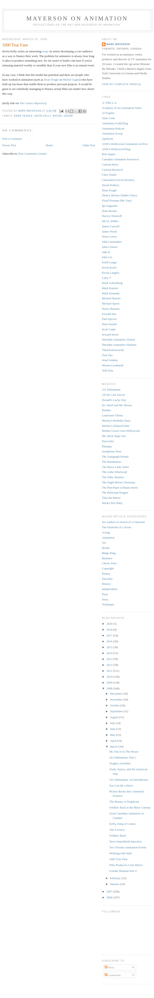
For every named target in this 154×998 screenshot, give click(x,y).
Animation (108, 537)
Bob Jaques (109, 154)
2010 (109, 676)
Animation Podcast (113, 128)
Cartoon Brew (110, 164)
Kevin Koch (109, 267)
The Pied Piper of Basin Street (120, 487)
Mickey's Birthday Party (116, 420)
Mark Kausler (110, 288)
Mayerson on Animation (77, 18)
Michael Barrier (111, 298)
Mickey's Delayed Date (115, 425)
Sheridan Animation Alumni (118, 339)
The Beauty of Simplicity (124, 801)
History (106, 583)
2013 (109, 659)
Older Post (89, 145)
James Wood (109, 231)
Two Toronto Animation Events (127, 847)
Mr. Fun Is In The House (123, 751)
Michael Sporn (110, 303)
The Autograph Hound (115, 456)
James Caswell (110, 226)
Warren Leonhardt (112, 365)
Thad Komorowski (113, 350)
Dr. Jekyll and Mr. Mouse (117, 405)
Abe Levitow (117, 829)
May (113, 735)
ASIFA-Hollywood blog (116, 149)
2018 (109, 629)
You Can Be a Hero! (121, 785)
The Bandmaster (111, 461)
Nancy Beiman (111, 308)
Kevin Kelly (42, 116)
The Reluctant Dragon (115, 492)
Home (49, 145)
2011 (109, 670)
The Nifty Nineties (113, 477)
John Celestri (109, 247)
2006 (109, 897)
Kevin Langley (111, 272)
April (113, 740)
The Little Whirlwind (114, 472)
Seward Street (110, 334)
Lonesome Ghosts (112, 415)
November (116, 699)
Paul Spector (109, 319)
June (113, 729)
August (114, 717)
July (113, 723)
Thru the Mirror (111, 497)
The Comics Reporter (32, 103)
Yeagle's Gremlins (120, 763)
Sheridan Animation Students (119, 344)
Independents (110, 589)
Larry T (106, 277)
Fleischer (107, 579)
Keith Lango (109, 262)
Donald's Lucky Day (114, 400)
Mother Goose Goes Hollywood (121, 430)
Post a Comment (12, 138)
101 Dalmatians (111, 389)
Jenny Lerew (109, 236)
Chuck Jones (109, 563)
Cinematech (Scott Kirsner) (118, 180)
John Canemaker (112, 241)
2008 (109, 688)
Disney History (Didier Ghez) (119, 195)
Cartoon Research (112, 169)
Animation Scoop (112, 133)
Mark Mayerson (118, 44)
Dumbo (106, 410)
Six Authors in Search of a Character (123, 522)
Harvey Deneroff (112, 216)
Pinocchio (108, 441)
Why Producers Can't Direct (125, 865)
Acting (106, 532)
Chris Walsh (109, 174)
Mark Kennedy (111, 293)
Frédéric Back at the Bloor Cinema (129, 807)
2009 (109, 682)
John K (106, 252)
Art (104, 542)
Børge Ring (109, 553)
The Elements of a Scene (116, 527)
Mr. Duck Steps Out (113, 436)
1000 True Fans (118, 859)
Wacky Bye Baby (112, 503)
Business (107, 558)
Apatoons (107, 138)
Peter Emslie (109, 324)
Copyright (108, 568)
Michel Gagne (71, 79)
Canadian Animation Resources (120, 159)
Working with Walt (120, 853)
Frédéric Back (117, 835)
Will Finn (107, 370)
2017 (109, 635)
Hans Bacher (109, 211)
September (116, 711)
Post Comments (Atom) (33, 153)
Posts (109, 967)
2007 (109, 891)
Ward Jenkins (110, 360)
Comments (113, 975)
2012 (109, 665)
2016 (109, 641)
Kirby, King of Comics (122, 823)
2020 (109, 623)
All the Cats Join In (113, 394)
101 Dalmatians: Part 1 (122, 757)
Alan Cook (108, 118)
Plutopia (107, 446)
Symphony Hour (111, 451)
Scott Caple (109, 329)
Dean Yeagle (51, 79)
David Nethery (110, 185)
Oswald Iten (109, 314)
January (115, 884)
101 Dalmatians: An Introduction (128, 779)
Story (105, 599)
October (115, 705)
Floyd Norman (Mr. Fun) (116, 200)
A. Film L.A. (109, 102)
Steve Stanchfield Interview (125, 841)
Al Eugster (108, 113)
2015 (109, 647)
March (114, 746)
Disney (106, 573)
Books (105, 547)
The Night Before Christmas (118, 482)
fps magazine (110, 205)
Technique (108, 604)
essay (45, 51)
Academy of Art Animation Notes (122, 108)
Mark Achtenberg (112, 283)
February (115, 878)
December (116, 693)
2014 (109, 653)
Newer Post (9, 145)
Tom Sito (107, 355)
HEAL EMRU (110, 221)
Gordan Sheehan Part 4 (122, 871)
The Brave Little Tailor (115, 467)
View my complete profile (121, 84)
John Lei (107, 257)
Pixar (105, 594)
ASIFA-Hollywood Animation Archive (125, 144)
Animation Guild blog (115, 123)
